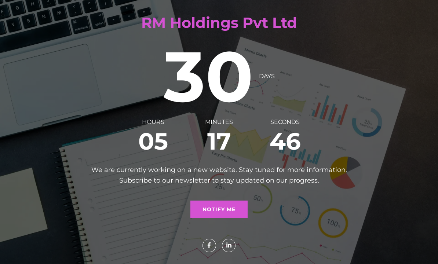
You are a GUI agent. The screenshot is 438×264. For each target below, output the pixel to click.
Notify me (219, 209)
